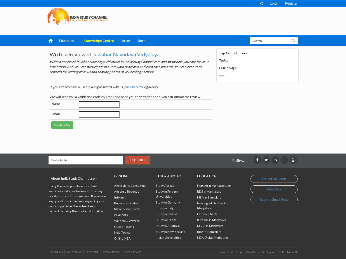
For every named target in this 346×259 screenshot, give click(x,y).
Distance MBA (207, 214)
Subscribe (137, 160)
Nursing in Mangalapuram (214, 185)
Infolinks (120, 197)
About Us (56, 252)
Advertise (274, 189)
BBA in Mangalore (209, 231)
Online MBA (122, 238)
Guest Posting (124, 226)
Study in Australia (168, 226)
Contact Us (74, 252)
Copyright (91, 252)
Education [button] (68, 40)
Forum (125, 40)
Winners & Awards (127, 221)
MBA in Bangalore (209, 197)
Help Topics (122, 232)
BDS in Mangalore (209, 191)
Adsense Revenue (126, 191)
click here (131, 87)
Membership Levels (127, 209)
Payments (121, 215)
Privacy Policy (110, 252)
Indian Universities (168, 237)
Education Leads (274, 179)
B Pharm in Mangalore (212, 220)
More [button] (142, 40)
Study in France (166, 220)
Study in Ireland (166, 214)
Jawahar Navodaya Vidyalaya (126, 54)
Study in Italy (165, 208)
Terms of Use (132, 252)
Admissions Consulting (130, 185)
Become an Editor (126, 203)
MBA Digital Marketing (212, 237)
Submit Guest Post (274, 199)
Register (291, 3)
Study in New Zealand (170, 231)
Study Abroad (165, 185)
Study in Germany (168, 202)
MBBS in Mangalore (210, 226)
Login (274, 3)
